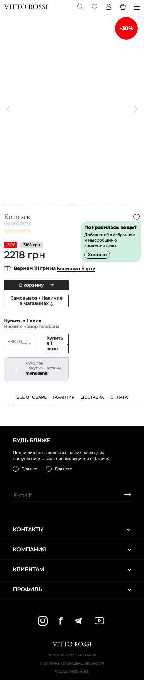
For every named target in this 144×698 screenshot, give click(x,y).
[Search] (80, 7)
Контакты (72, 529)
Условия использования (72, 655)
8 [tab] (131, 204)
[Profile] (109, 7)
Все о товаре (31, 397)
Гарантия (64, 397)
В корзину (31, 285)
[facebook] (61, 621)
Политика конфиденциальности (72, 663)
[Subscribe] (125, 495)
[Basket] (123, 7)
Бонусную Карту (76, 269)
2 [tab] (29, 204)
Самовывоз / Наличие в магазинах (36, 300)
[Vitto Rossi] (26, 6)
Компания (72, 549)
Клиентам (72, 569)
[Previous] (10, 109)
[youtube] (99, 620)
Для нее (29, 468)
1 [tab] (12, 204)
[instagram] (43, 621)
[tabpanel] (72, 109)
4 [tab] (63, 204)
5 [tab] (80, 204)
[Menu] (137, 7)
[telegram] (78, 621)
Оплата (119, 397)
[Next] (134, 109)
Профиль (72, 589)
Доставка (92, 397)
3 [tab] (46, 204)
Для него (63, 468)
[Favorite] (94, 7)
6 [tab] (97, 204)
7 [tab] (114, 204)
